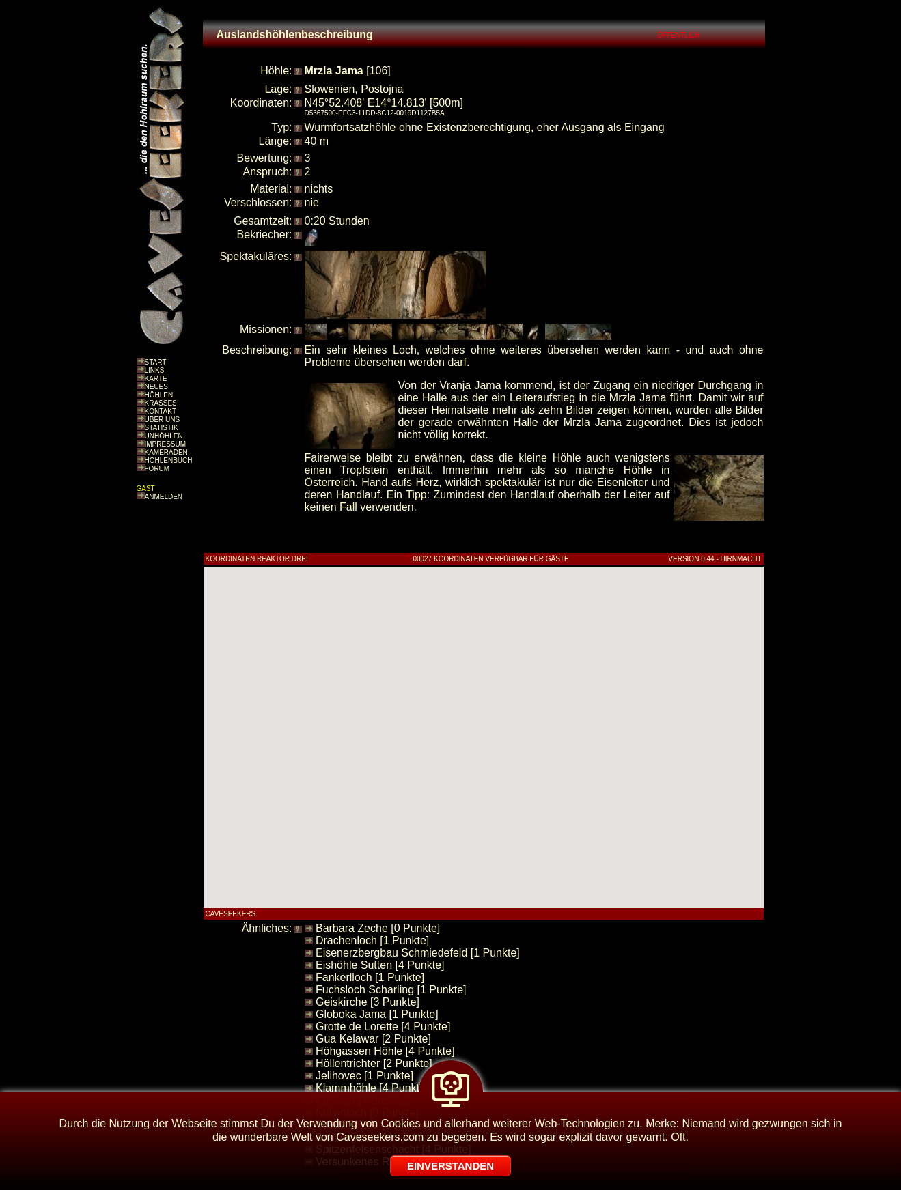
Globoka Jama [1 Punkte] (377, 1014)
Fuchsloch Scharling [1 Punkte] (391, 989)
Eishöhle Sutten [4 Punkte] (380, 965)
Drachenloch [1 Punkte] (372, 940)
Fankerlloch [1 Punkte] (370, 977)
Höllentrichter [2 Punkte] (374, 1063)
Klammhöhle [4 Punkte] (372, 1088)
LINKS (155, 370)
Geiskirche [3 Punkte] (367, 1002)
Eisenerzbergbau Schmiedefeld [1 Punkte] (418, 953)
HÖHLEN (159, 395)
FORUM (157, 468)
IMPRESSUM (165, 444)
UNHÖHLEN (164, 436)
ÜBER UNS (162, 419)
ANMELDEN (164, 496)
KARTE (156, 378)
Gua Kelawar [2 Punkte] (373, 1039)
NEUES (156, 387)
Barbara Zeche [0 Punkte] (378, 928)
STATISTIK (161, 427)
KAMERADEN (166, 452)
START (156, 362)
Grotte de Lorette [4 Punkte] (383, 1026)
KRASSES (161, 403)
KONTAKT (160, 411)
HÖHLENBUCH (169, 460)
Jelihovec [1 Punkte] (364, 1075)
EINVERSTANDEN (450, 1166)
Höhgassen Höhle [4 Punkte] (385, 1051)
